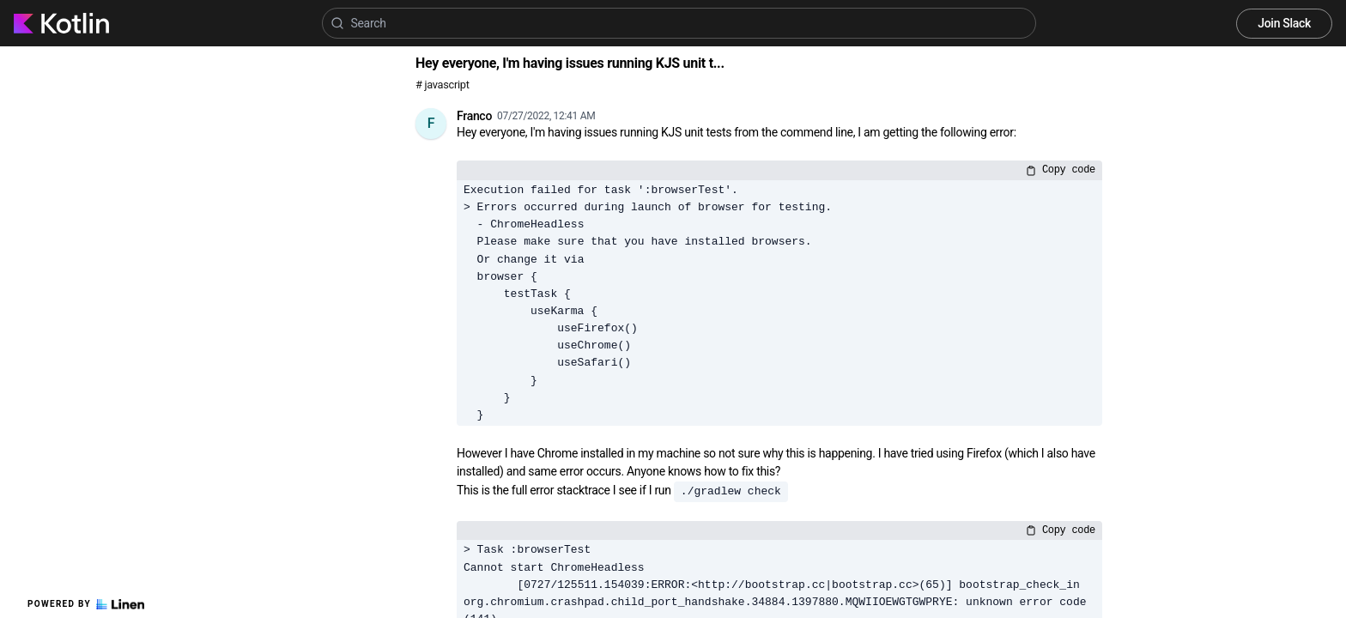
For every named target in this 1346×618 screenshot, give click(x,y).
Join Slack (1284, 23)
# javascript (442, 84)
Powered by (85, 604)
